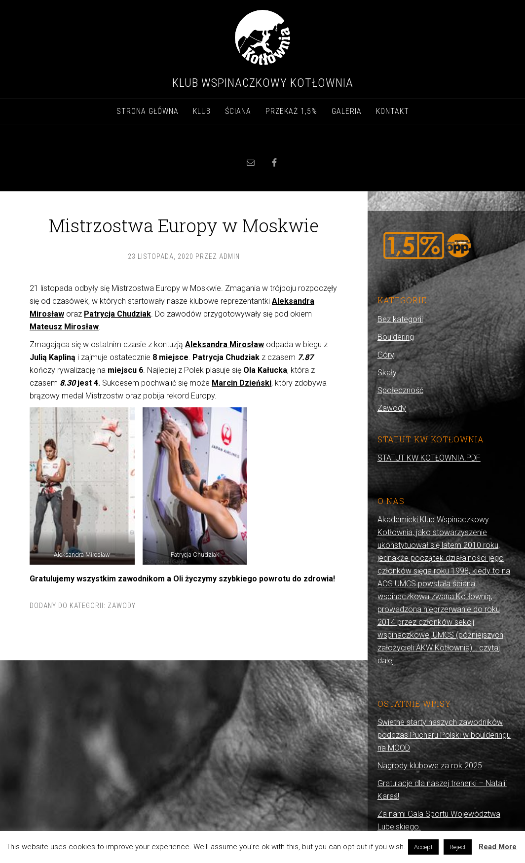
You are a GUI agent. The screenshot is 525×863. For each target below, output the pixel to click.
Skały (387, 372)
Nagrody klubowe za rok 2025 (429, 765)
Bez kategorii (400, 319)
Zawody (122, 606)
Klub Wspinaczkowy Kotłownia (262, 83)
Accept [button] (423, 847)
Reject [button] (458, 847)
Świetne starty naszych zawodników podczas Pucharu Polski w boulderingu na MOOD (444, 735)
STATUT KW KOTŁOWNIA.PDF (429, 458)
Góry (385, 355)
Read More (498, 846)
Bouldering (395, 337)
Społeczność (400, 390)
